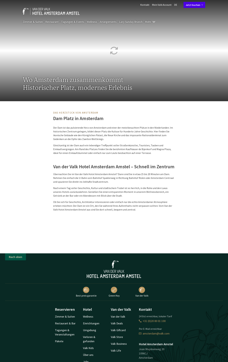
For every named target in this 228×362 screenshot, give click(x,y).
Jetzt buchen (194, 4)
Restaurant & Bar (65, 323)
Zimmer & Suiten (33, 22)
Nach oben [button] (15, 257)
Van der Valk (141, 292)
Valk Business (119, 344)
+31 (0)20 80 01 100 (152, 321)
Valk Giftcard (118, 330)
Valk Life (116, 350)
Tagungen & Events (72, 22)
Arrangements (108, 22)
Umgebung (89, 330)
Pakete (59, 341)
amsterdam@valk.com (154, 333)
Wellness (92, 22)
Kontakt (144, 4)
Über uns (88, 355)
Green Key (114, 292)
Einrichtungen (91, 323)
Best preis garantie (86, 292)
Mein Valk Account (162, 4)
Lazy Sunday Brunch (130, 22)
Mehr (150, 22)
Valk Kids (88, 348)
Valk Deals (117, 323)
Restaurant (52, 22)
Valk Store (117, 337)
